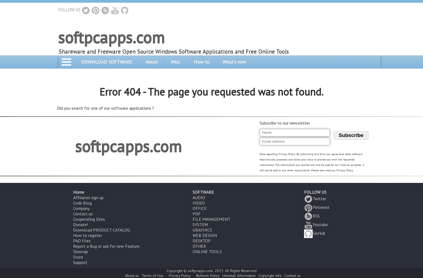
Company (81, 208)
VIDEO (199, 203)
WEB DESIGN (205, 235)
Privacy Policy (180, 275)
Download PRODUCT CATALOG (101, 230)
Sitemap (80, 251)
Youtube (316, 224)
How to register (87, 235)
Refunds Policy (208, 275)
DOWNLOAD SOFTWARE (106, 62)
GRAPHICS (202, 230)
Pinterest (317, 207)
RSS (312, 216)
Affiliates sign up (88, 197)
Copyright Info (270, 275)
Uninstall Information (239, 275)
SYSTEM (200, 224)
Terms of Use (152, 275)
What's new (234, 62)
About (151, 62)
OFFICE (200, 208)
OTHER (199, 246)
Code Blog (82, 203)
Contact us (83, 213)
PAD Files (82, 240)
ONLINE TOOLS (207, 251)
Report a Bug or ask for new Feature (106, 246)
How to (201, 62)
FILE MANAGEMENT (211, 219)
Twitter (315, 198)
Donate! (80, 224)
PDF (197, 213)
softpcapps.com (111, 37)
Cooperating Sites (89, 219)
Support (80, 262)
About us (132, 275)
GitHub (314, 233)
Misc (175, 62)
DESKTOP (202, 240)
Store (78, 257)
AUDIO (199, 197)
